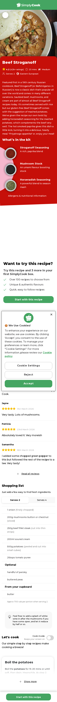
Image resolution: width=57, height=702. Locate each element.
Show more (30, 681)
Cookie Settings (28, 365)
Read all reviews (30, 473)
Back (5, 15)
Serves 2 (15, 500)
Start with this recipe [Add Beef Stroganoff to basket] (28, 697)
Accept (29, 383)
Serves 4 (42, 500)
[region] (28, 351)
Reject (28, 374)
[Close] (51, 314)
